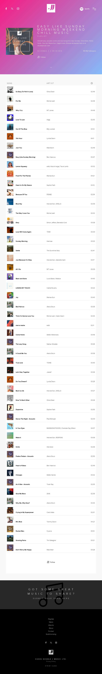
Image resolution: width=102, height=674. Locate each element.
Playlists (51, 619)
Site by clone (51, 666)
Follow (43, 57)
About (51, 628)
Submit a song (51, 634)
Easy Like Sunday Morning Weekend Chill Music (61, 30)
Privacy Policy (51, 661)
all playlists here (77, 43)
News (51, 622)
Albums (51, 625)
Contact (51, 631)
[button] (94, 9)
